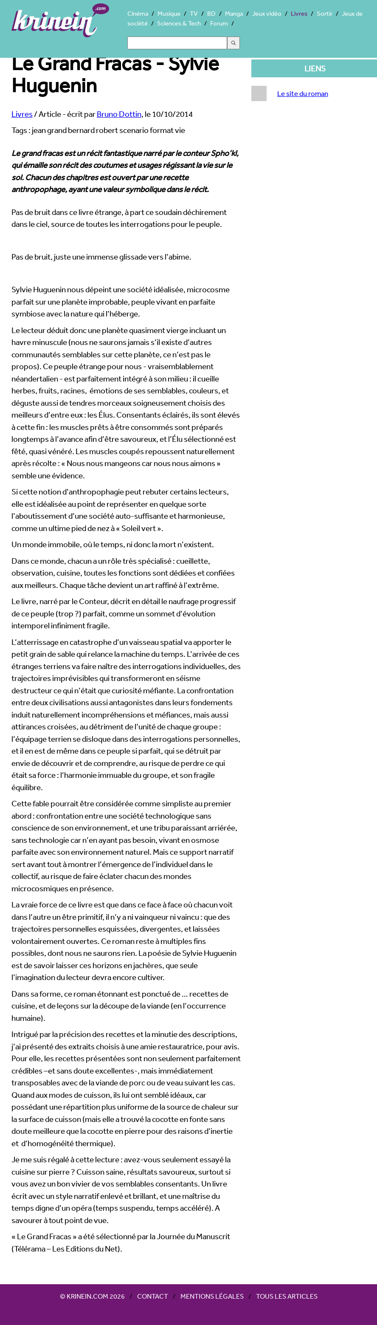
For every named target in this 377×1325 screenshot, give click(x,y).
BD (211, 13)
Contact (152, 1296)
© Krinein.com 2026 (92, 1296)
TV (194, 13)
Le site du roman (302, 93)
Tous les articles (287, 1296)
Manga (234, 13)
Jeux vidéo (266, 13)
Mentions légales (212, 1296)
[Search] (177, 43)
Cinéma (137, 13)
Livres (299, 13)
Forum (219, 23)
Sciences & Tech (179, 23)
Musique (169, 13)
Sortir (324, 13)
